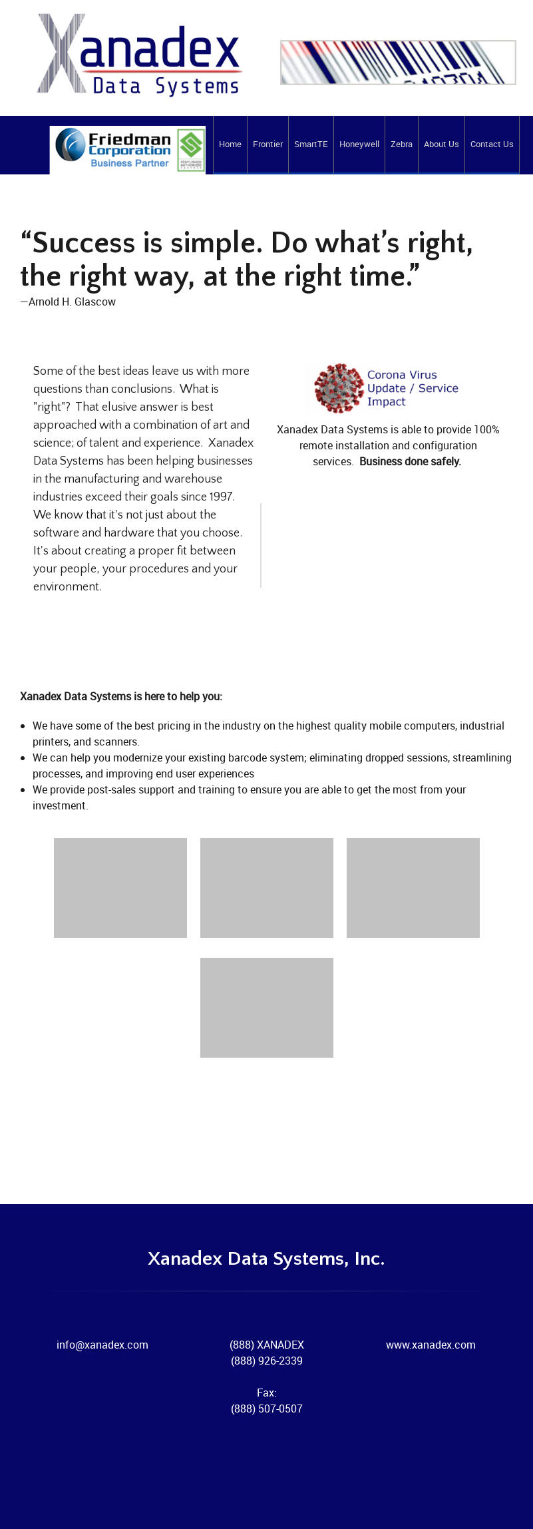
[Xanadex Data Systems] (113, 162)
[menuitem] (230, 145)
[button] (120, 891)
